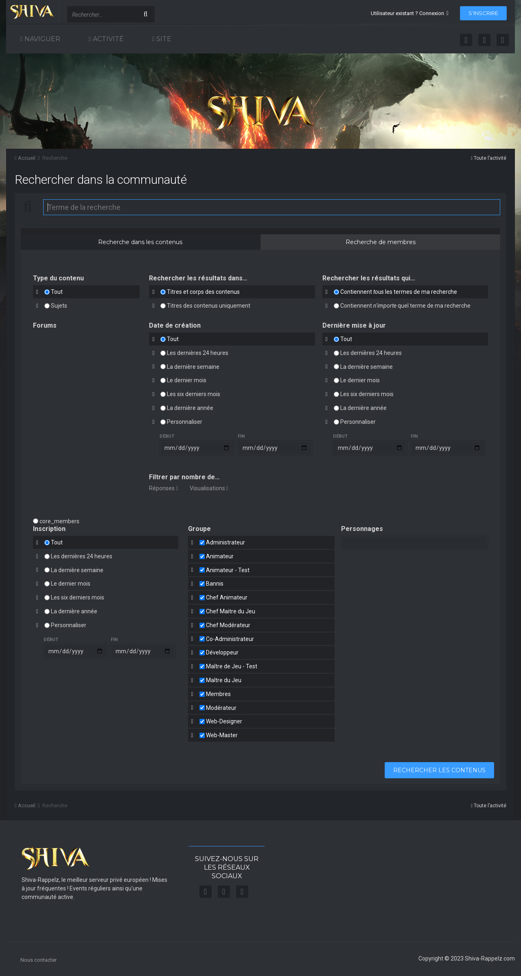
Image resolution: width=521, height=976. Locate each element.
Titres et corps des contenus (203, 292)
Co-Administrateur (230, 638)
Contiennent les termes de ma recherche (398, 292)
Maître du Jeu (223, 680)
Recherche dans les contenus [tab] (140, 242)
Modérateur (221, 707)
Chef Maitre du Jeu (230, 611)
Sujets (59, 305)
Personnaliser (184, 422)
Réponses (163, 488)
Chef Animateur (226, 597)
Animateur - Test (228, 569)
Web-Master (222, 735)
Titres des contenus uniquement (208, 305)
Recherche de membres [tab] (381, 242)
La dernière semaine (193, 366)
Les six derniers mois (193, 394)
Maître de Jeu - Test (231, 666)
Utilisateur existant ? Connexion (410, 13)
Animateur (220, 556)
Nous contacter (38, 960)
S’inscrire (483, 13)
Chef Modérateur (228, 625)
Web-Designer (224, 721)
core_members (59, 521)
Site (163, 39)
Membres (218, 694)
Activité (107, 39)
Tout (57, 292)
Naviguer (41, 39)
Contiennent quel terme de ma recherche (405, 305)
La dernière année (190, 408)
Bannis (214, 583)
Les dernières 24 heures (197, 353)
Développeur (222, 652)
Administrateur (225, 542)
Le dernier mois (186, 380)
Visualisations (209, 488)
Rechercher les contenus (439, 770)
